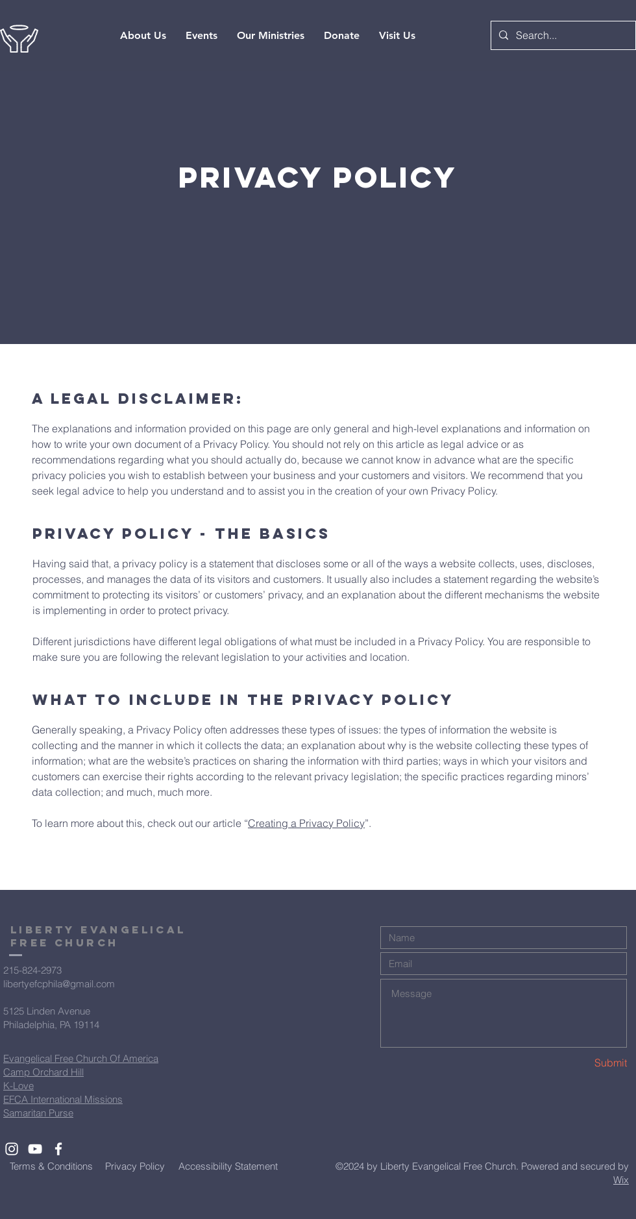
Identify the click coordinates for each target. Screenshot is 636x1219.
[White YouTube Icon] (35, 1148)
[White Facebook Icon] (58, 1148)
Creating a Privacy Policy (306, 823)
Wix (621, 1180)
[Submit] (581, 1063)
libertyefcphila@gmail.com (59, 984)
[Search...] (562, 35)
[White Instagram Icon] (11, 1148)
